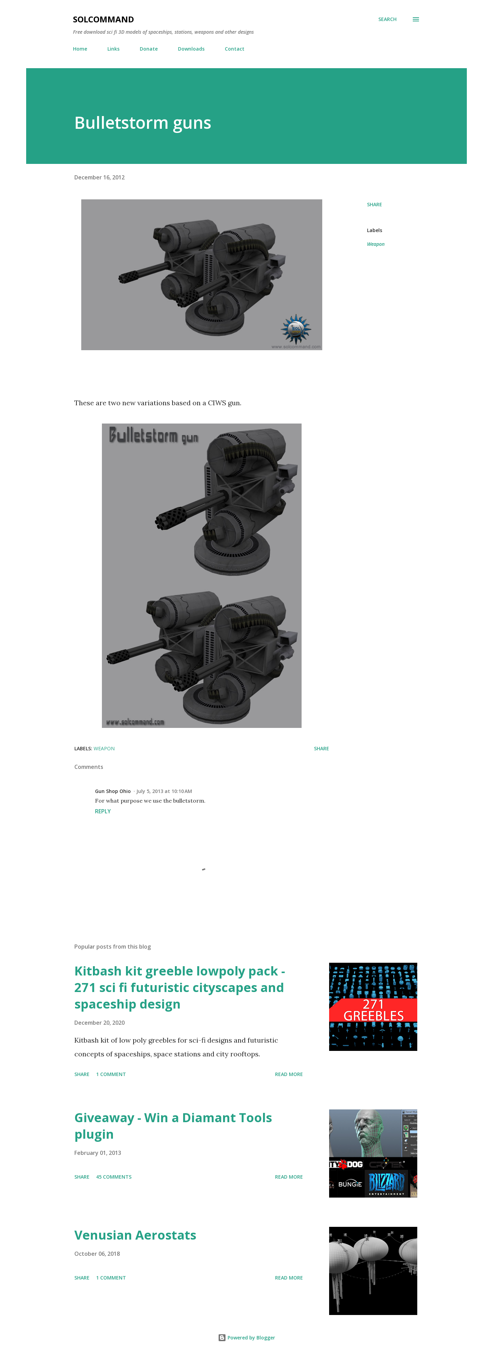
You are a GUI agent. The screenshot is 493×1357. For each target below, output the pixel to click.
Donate (149, 48)
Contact (234, 48)
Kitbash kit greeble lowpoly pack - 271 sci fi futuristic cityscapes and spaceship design (179, 987)
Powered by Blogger (246, 1337)
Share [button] (374, 204)
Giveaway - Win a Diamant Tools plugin (173, 1125)
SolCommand (103, 19)
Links (113, 48)
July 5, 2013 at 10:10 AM (164, 791)
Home (80, 48)
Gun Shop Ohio (113, 791)
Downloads (191, 48)
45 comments (114, 1176)
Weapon (376, 244)
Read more (289, 1074)
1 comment (111, 1074)
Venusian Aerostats (135, 1234)
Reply (103, 811)
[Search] (387, 19)
